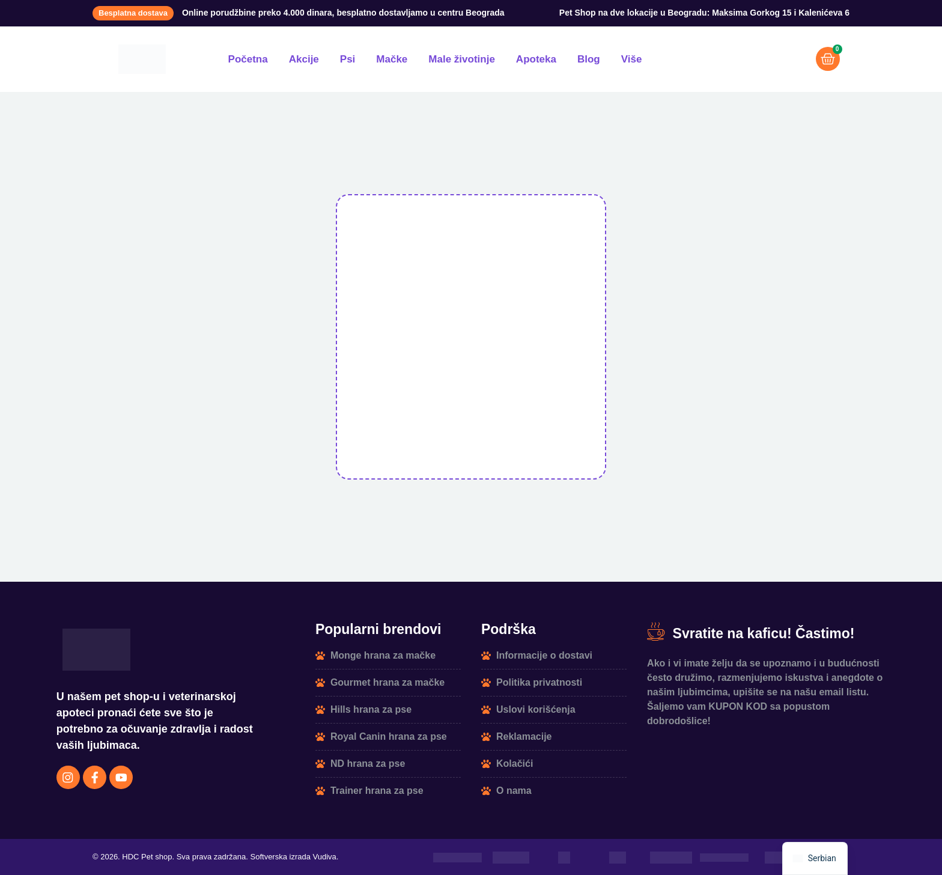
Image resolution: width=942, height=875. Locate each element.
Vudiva (324, 857)
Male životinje (461, 59)
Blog (588, 59)
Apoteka (536, 59)
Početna (248, 59)
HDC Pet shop (147, 857)
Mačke (391, 59)
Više (631, 59)
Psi (348, 59)
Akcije (304, 59)
